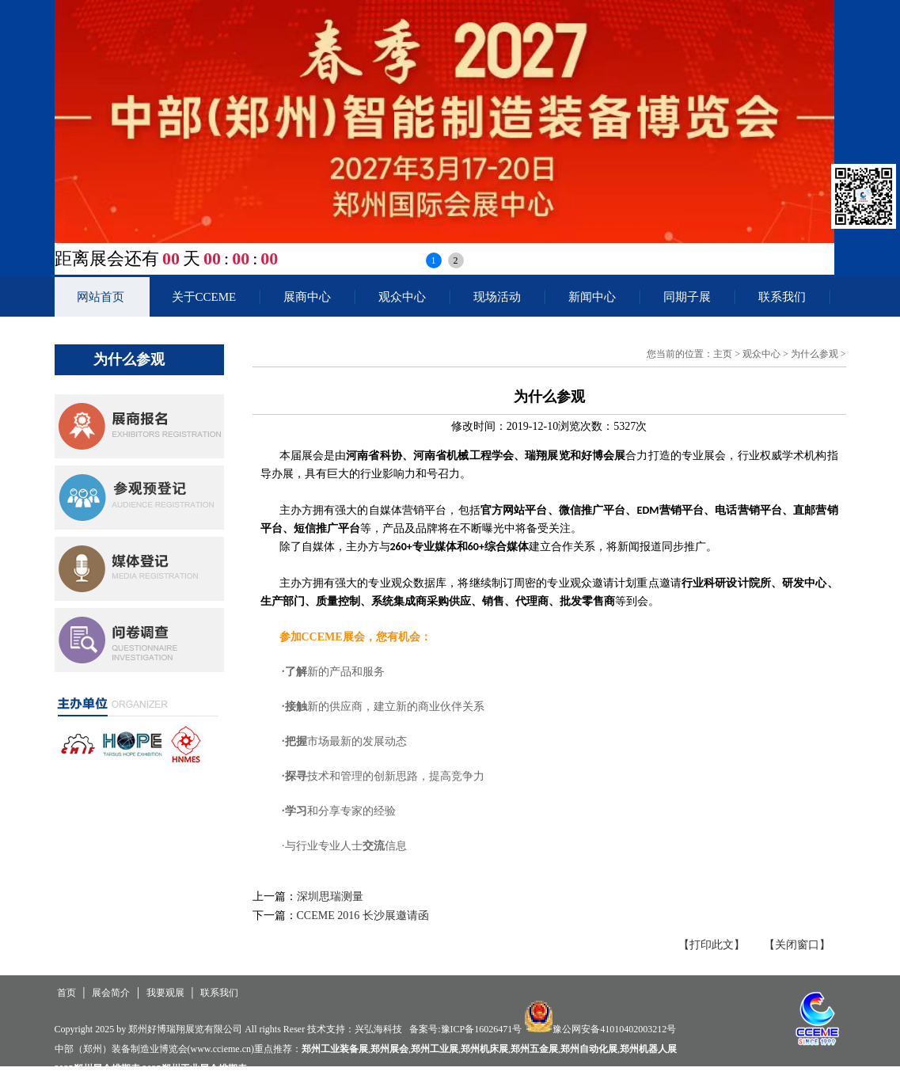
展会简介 (111, 992)
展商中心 (307, 297)
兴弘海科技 (378, 1029)
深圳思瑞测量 (330, 896)
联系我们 (782, 297)
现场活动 (497, 297)
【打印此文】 (711, 945)
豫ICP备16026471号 (481, 1029)
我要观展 (165, 992)
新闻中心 (592, 297)
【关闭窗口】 (797, 945)
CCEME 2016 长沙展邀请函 (363, 915)
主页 (722, 353)
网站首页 (100, 297)
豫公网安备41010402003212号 (614, 1029)
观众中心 (402, 297)
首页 (66, 992)
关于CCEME (204, 297)
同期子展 (687, 297)
